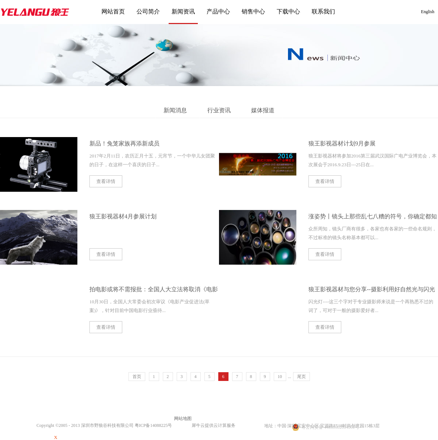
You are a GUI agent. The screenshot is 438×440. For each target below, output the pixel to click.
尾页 (301, 376)
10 (280, 376)
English (427, 11)
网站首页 (113, 11)
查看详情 (105, 181)
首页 (136, 376)
